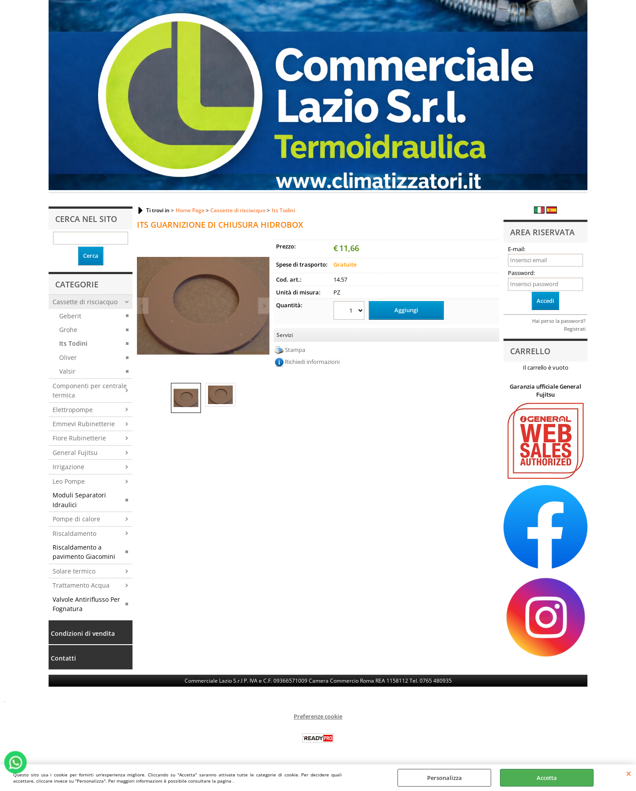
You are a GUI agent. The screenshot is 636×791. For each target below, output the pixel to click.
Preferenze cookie (318, 716)
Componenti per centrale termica (90, 390)
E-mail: (516, 249)
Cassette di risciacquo (85, 302)
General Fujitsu (75, 452)
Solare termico (74, 571)
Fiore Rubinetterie (79, 438)
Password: (521, 273)
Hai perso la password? (559, 320)
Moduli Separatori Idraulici (79, 499)
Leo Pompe (69, 481)
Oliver (68, 357)
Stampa (295, 350)
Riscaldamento (74, 533)
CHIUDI (629, 773)
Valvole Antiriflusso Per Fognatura (86, 604)
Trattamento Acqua (81, 585)
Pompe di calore (76, 519)
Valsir (67, 371)
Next (263, 306)
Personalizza (444, 778)
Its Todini (73, 343)
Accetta (547, 778)
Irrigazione (68, 466)
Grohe (68, 329)
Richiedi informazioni (312, 362)
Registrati (575, 328)
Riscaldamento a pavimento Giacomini (84, 552)
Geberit (70, 316)
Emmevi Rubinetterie (84, 424)
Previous (142, 306)
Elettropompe (73, 409)
